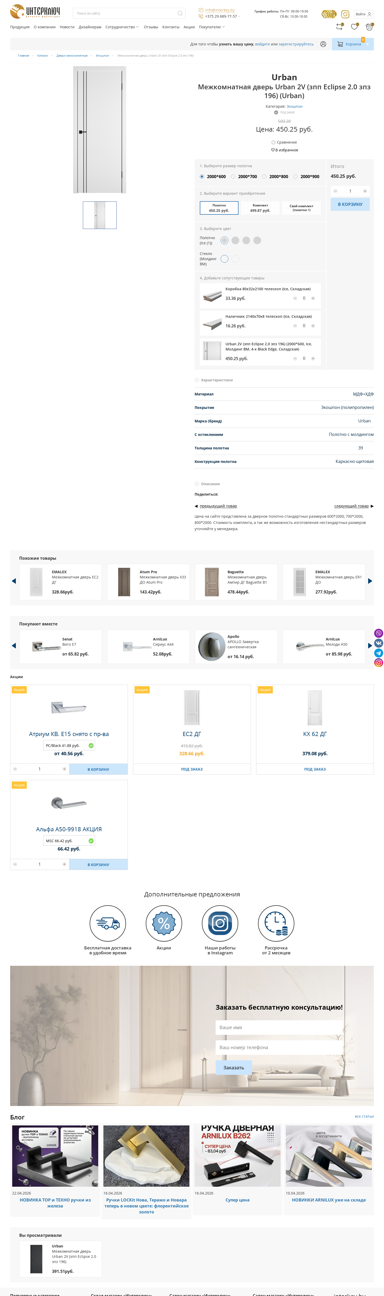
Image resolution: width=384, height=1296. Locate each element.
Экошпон (295, 106)
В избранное (286, 149)
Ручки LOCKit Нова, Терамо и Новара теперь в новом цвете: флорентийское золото (146, 1206)
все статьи (364, 1116)
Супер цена (238, 1200)
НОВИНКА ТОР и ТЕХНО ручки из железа (55, 1203)
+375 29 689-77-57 (221, 16)
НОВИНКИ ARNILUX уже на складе (329, 1200)
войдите (262, 44)
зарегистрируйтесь (296, 44)
